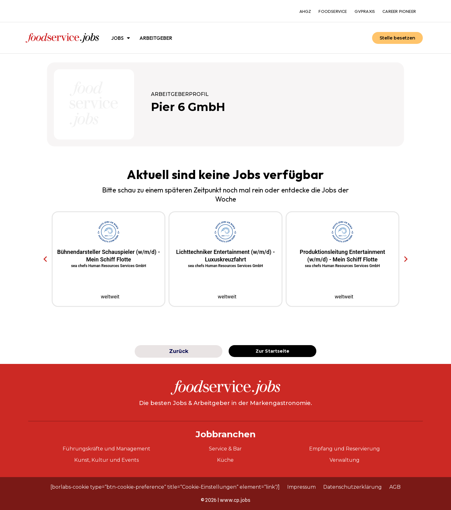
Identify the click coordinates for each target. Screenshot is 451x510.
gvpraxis (365, 11)
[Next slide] (405, 259)
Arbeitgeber (155, 38)
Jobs (120, 38)
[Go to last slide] (46, 259)
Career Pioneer (399, 11)
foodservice (333, 11)
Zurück (178, 351)
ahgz (305, 11)
